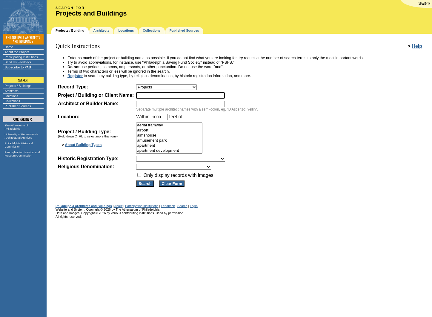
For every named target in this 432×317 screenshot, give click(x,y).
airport (169, 130)
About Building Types (83, 145)
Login (194, 206)
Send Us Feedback (18, 62)
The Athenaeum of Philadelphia (16, 127)
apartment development (169, 150)
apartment (169, 145)
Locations (11, 96)
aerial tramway (169, 125)
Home (9, 47)
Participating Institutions (21, 57)
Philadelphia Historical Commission (19, 145)
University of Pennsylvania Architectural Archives (22, 136)
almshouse (169, 135)
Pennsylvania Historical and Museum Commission (22, 154)
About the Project (17, 52)
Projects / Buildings (18, 86)
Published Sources (18, 106)
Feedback (168, 206)
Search (182, 206)
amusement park (169, 140)
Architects (12, 91)
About (118, 206)
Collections (12, 101)
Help (417, 46)
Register (75, 75)
